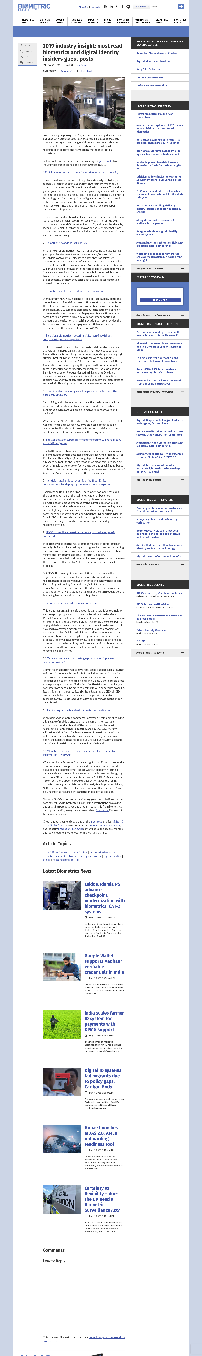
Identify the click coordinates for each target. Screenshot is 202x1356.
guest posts (106, 161)
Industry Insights (93, 21)
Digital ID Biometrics (148, 479)
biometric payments (54, 856)
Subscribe (96, 7)
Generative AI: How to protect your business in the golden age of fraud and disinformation (158, 534)
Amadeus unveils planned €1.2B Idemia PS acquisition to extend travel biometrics (159, 128)
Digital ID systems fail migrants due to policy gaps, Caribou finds (103, 1079)
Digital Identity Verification (153, 61)
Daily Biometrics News (149, 268)
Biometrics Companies (123, 21)
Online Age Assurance (149, 77)
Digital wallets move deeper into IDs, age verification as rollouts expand (158, 152)
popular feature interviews (104, 825)
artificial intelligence (55, 852)
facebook (122, 6)
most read (96, 821)
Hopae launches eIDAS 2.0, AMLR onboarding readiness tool (101, 1136)
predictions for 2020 (70, 828)
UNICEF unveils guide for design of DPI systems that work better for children (159, 433)
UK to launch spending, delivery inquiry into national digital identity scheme (158, 208)
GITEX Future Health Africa (160, 606)
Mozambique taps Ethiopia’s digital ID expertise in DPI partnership (159, 244)
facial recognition (63, 859)
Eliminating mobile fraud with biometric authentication (79, 710)
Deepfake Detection (148, 69)
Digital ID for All (45, 21)
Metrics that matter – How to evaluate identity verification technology (159, 547)
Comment (29, 62)
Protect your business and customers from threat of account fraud (159, 510)
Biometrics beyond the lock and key (66, 242)
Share (27, 45)
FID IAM (160, 643)
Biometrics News (28, 21)
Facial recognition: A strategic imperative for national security (81, 172)
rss (105, 6)
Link (26, 57)
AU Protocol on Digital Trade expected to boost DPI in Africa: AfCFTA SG (159, 455)
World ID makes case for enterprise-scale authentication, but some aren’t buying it (159, 257)
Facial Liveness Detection (151, 85)
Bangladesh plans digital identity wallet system (156, 233)
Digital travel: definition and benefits (159, 556)
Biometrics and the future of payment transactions (75, 291)
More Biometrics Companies (153, 315)
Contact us (102, 810)
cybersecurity (93, 856)
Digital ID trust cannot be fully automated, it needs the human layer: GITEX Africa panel (159, 468)
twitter (117, 6)
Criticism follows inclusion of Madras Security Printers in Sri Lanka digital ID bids (158, 179)
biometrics (75, 856)
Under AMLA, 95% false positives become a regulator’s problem (156, 371)
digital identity (112, 856)
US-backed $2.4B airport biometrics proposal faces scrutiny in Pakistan (158, 141)
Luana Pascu (80, 65)
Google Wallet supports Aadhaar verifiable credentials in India (104, 964)
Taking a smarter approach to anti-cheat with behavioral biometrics (158, 359)
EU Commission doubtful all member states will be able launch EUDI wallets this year (159, 194)
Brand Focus (107, 21)
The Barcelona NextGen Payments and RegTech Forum (160, 619)
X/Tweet (28, 51)
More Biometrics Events (150, 652)
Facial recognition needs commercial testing (71, 603)
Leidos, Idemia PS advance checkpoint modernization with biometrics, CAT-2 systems (105, 898)
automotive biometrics (103, 852)
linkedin (111, 6)
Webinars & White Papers (142, 21)
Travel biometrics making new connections (154, 115)
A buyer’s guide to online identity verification (156, 521)
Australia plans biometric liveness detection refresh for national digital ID (159, 165)
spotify (128, 6)
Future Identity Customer (160, 632)
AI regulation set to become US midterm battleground (155, 222)
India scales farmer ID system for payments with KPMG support (104, 1021)
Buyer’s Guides (60, 21)
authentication (78, 852)
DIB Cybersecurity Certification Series (160, 595)
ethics (46, 859)
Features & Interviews (76, 21)
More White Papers (147, 564)
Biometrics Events (162, 21)
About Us (83, 7)
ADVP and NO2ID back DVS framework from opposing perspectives (159, 382)
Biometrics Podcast (180, 21)
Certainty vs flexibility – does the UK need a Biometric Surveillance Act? (102, 1199)
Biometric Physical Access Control (156, 53)
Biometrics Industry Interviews (154, 391)
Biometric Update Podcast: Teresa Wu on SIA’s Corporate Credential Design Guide (159, 346)
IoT (78, 859)
